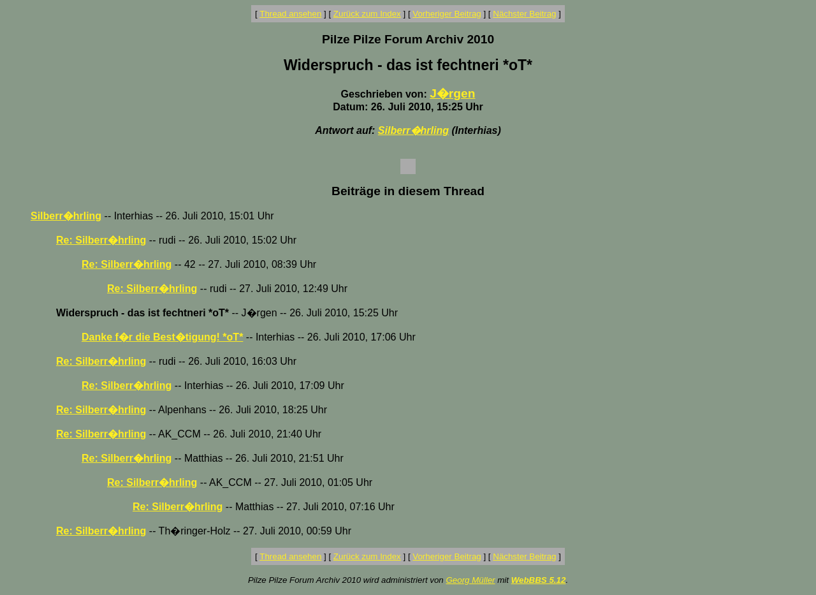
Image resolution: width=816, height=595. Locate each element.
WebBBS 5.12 (538, 580)
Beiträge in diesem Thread (408, 191)
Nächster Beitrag (524, 13)
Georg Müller (470, 580)
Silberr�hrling (413, 130)
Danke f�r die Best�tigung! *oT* (162, 337)
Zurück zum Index (367, 13)
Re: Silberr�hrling (101, 240)
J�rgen (452, 93)
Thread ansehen (290, 13)
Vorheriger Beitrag (446, 13)
